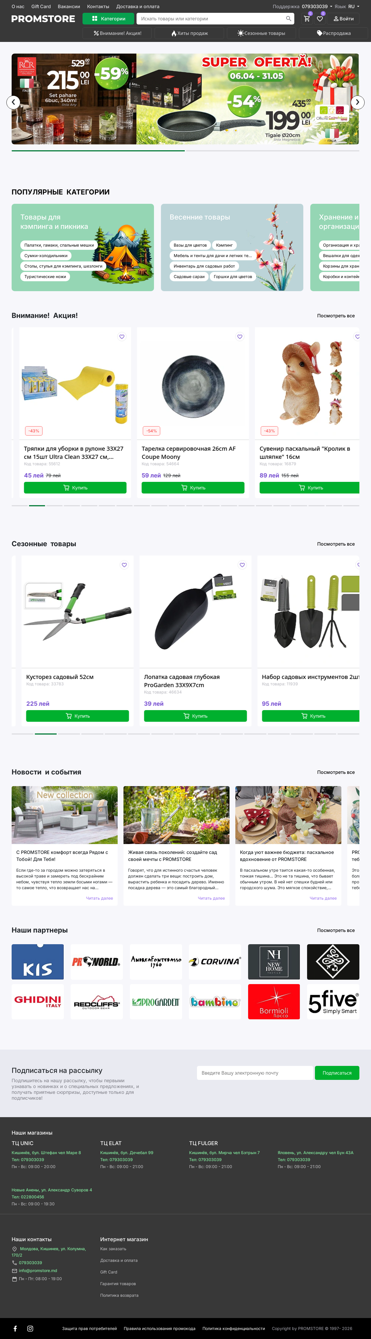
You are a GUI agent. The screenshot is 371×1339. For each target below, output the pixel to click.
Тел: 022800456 (28, 1196)
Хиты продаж (189, 33)
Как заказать (113, 1248)
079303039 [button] (315, 6)
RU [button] (352, 6)
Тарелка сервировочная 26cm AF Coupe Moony (205, 453)
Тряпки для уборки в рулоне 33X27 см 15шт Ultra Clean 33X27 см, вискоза (89, 453)
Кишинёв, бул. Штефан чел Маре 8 (46, 1152)
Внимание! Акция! (117, 33)
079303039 (27, 1263)
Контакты (98, 6)
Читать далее (99, 898)
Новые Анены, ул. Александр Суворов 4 (52, 1189)
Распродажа (333, 33)
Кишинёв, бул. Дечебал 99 (126, 1152)
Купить (91, 487)
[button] (98, 150)
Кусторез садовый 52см (78, 677)
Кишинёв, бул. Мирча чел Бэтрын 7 (224, 1152)
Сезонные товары (261, 33)
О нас (18, 6)
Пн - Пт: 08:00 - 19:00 (37, 1279)
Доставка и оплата (137, 6)
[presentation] (13, 102)
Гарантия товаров (118, 1283)
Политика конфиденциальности (233, 1328)
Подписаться (337, 1073)
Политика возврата (119, 1295)
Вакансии (69, 6)
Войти (343, 18)
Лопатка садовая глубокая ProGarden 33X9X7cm (201, 681)
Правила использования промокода (160, 1328)
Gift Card (41, 6)
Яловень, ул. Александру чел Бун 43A (316, 1152)
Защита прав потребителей (89, 1328)
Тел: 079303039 (28, 1159)
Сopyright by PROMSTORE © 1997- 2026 (312, 1328)
